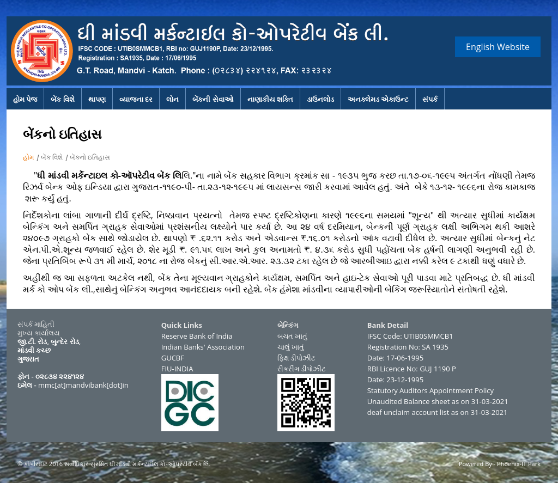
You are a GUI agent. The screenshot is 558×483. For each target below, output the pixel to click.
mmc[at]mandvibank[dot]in (83, 385)
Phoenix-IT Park (519, 464)
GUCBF (172, 358)
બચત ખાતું (292, 336)
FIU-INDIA (177, 369)
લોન (172, 99)
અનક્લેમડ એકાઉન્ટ (378, 99)
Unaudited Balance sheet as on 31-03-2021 (437, 401)
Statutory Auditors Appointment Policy (430, 390)
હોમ (28, 157)
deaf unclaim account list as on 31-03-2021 (437, 412)
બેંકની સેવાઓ (212, 99)
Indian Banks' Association (203, 347)
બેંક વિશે (62, 99)
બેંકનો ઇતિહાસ (90, 157)
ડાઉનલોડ (320, 99)
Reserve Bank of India (197, 336)
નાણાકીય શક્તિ (270, 99)
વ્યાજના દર (136, 99)
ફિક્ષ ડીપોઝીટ (296, 358)
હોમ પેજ (25, 99)
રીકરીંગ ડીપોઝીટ (301, 369)
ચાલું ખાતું (290, 347)
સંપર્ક (430, 99)
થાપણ (97, 99)
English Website (498, 47)
